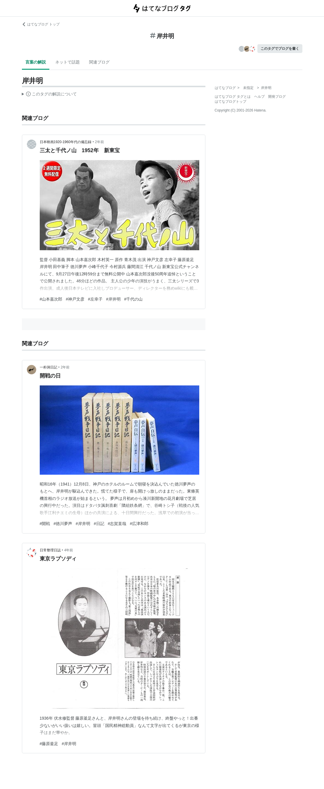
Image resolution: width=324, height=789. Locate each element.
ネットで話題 (67, 62)
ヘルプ (259, 97)
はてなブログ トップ (41, 24)
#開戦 (45, 523)
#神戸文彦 (75, 299)
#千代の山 (133, 299)
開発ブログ (277, 97)
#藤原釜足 (49, 743)
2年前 (99, 142)
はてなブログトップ (230, 102)
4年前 (68, 550)
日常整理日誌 (50, 550)
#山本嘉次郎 (51, 299)
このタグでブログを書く (280, 49)
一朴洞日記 (48, 367)
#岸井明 (113, 299)
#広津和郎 (139, 523)
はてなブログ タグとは (233, 97)
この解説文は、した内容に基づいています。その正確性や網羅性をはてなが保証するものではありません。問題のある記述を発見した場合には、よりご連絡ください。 (49, 95)
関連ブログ (99, 62)
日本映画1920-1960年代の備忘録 (65, 142)
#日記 (99, 523)
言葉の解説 (35, 62)
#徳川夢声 (62, 523)
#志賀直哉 (117, 523)
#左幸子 (95, 299)
